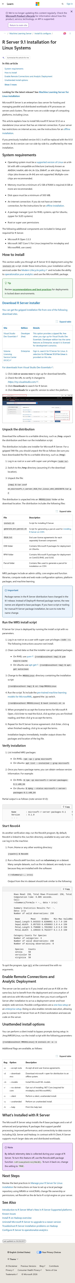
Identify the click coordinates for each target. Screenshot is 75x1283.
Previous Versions (28, 1266)
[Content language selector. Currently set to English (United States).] (19, 1252)
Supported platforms (61, 1209)
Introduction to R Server (14, 1209)
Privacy (9, 1270)
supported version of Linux (49, 162)
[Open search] (62, 4)
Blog (41, 1266)
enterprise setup (13, 1008)
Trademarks (11, 1274)
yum (29, 656)
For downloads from (12, 367)
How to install (11, 72)
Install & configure (43, 33)
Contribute (54, 1266)
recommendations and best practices (32, 289)
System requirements (14, 68)
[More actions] (70, 33)
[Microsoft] (37, 4)
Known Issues (9, 1213)
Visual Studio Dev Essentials (10, 335)
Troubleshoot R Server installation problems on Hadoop (30, 1225)
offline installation (55, 205)
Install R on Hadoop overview (17, 1217)
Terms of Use (51, 1270)
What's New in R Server (39, 1209)
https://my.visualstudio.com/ (22, 381)
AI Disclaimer (11, 1266)
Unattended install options (16, 80)
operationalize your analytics (19, 274)
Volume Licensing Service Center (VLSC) (10, 356)
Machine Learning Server (21, 33)
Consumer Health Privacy (29, 1270)
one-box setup (61, 1004)
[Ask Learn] (65, 33)
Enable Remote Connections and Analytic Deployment (28, 76)
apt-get (32, 664)
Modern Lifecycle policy (33, 270)
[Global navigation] (3, 4)
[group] (37, 815)
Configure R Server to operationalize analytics (25, 1229)
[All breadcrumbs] (4, 33)
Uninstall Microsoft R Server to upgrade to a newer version (31, 1221)
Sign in (70, 3)
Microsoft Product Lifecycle (20, 15)
